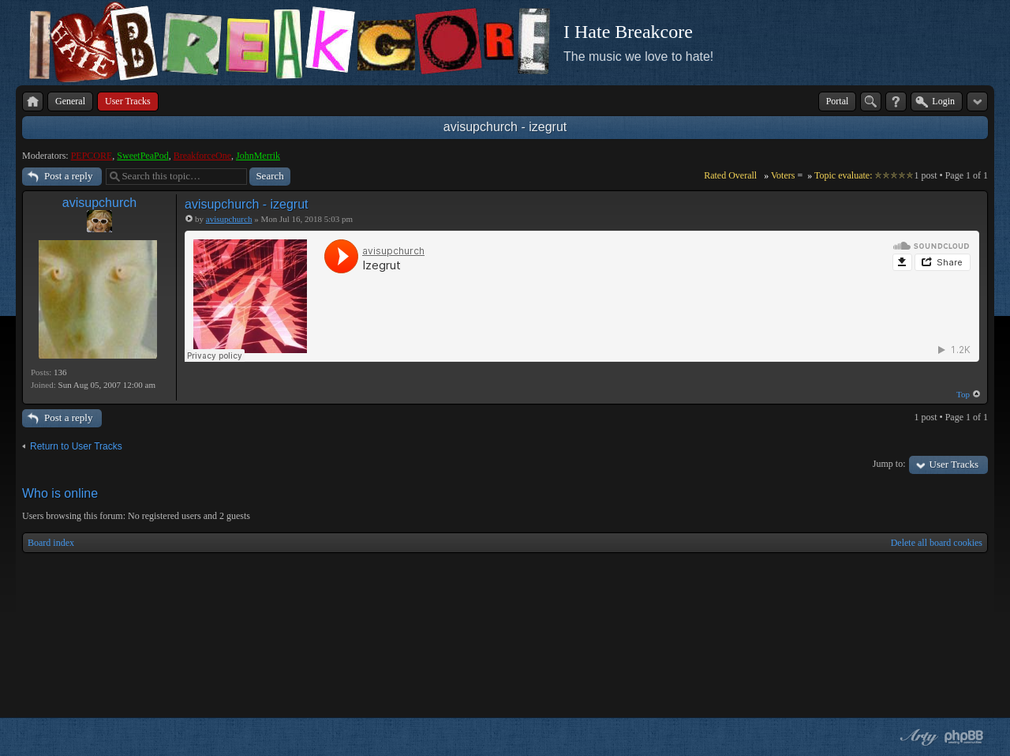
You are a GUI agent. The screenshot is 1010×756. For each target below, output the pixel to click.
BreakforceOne (202, 155)
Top (963, 394)
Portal (837, 101)
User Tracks (954, 464)
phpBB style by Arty (917, 737)
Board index (51, 542)
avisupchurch (99, 202)
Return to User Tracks (76, 446)
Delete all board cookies (936, 542)
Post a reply (68, 176)
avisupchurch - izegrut (505, 127)
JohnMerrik (258, 155)
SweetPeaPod (142, 155)
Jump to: (889, 463)
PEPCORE (92, 155)
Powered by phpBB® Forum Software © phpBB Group (964, 737)
